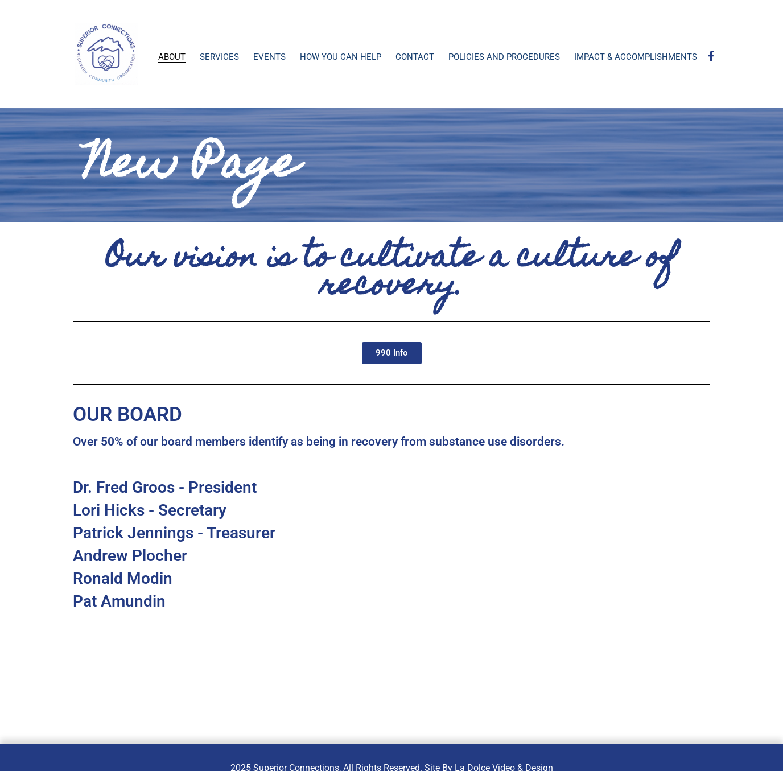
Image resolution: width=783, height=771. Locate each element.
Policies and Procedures (504, 57)
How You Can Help (340, 57)
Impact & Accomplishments (635, 57)
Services (219, 57)
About (172, 57)
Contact (414, 57)
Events (269, 57)
